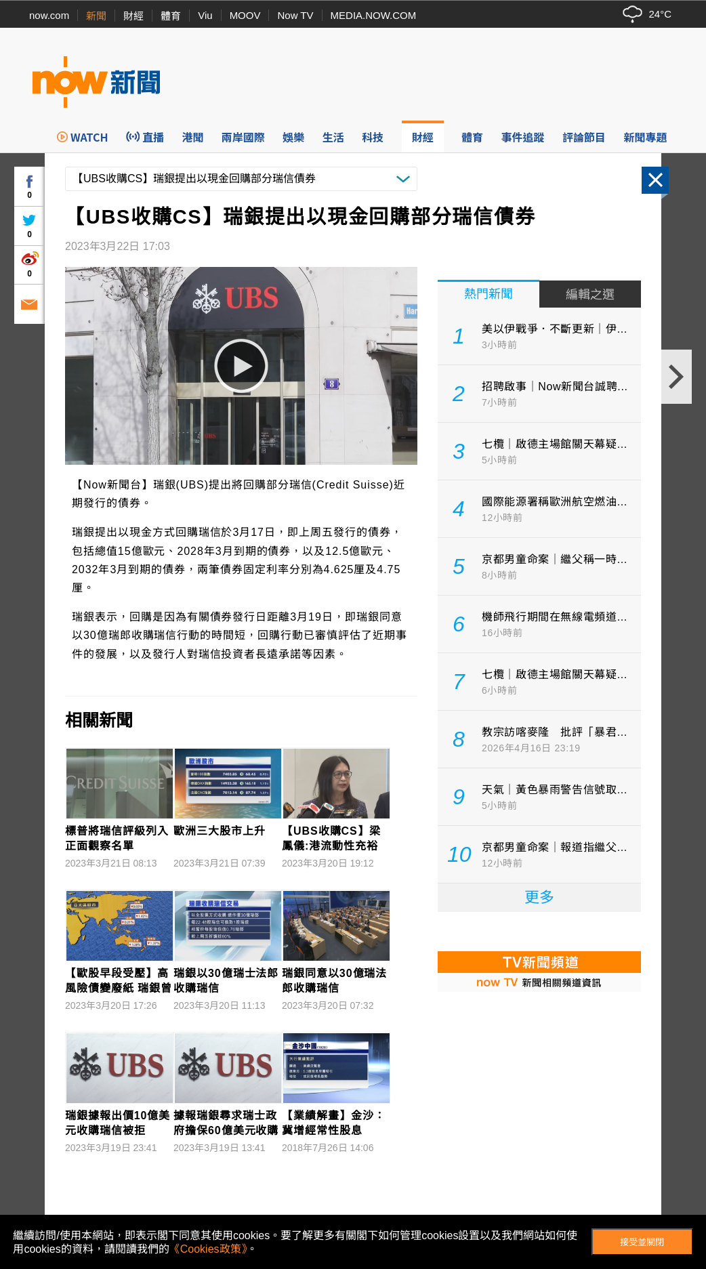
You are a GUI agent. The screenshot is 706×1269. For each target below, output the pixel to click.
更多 (539, 897)
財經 (133, 16)
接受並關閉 (642, 1242)
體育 (171, 16)
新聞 (96, 16)
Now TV (295, 15)
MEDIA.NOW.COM (374, 15)
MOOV (245, 15)
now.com (49, 15)
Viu (205, 15)
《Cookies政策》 (208, 1249)
